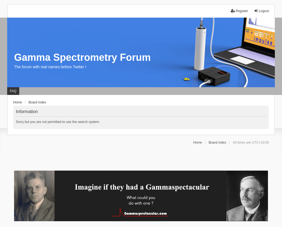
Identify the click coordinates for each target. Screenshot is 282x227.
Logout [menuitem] (261, 11)
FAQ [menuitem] (13, 91)
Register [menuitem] (239, 11)
